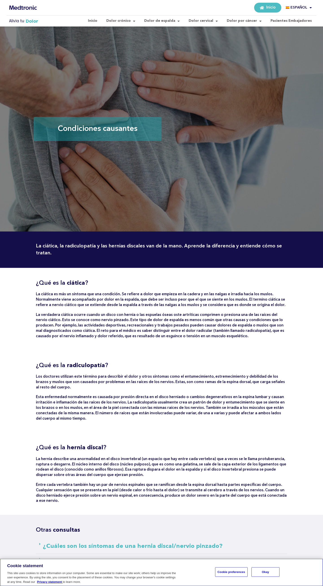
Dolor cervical (203, 21)
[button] (161, 546)
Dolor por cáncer (244, 21)
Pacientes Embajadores (291, 21)
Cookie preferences (231, 573)
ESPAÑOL (299, 8)
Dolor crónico (120, 21)
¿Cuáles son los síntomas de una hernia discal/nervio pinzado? (133, 546)
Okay (265, 573)
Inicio (92, 21)
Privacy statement (50, 583)
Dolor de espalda (162, 21)
